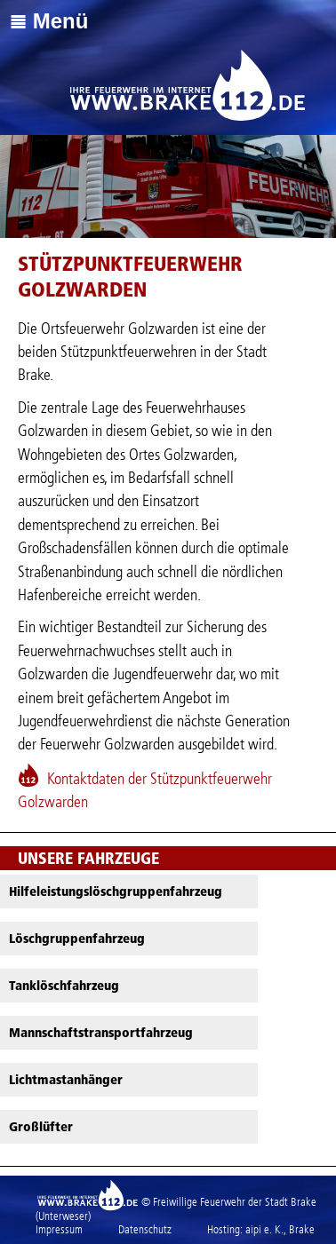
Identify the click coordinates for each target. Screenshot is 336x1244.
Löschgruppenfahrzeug (77, 939)
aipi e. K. (264, 1229)
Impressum (59, 1229)
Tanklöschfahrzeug (64, 986)
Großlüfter (41, 1127)
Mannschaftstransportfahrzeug (101, 1033)
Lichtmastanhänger (66, 1080)
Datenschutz (145, 1229)
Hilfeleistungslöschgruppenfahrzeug (115, 891)
